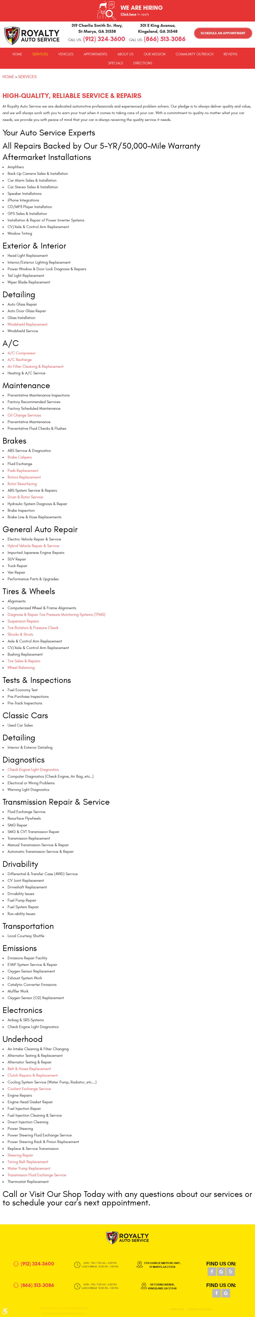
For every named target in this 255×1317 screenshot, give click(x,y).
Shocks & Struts (20, 634)
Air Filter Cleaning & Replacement (35, 366)
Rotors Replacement (24, 477)
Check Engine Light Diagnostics (33, 769)
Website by (200, 1309)
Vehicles (65, 54)
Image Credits (177, 1309)
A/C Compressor (22, 353)
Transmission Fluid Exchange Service (37, 1175)
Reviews (230, 54)
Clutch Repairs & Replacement (33, 1075)
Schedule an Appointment (223, 33)
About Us (125, 54)
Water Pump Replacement (29, 1168)
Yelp (230, 1271)
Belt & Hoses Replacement (29, 1069)
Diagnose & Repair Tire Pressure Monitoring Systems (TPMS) (56, 614)
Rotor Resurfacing (22, 484)
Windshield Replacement (28, 324)
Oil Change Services (24, 415)
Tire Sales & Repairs (24, 661)
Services (40, 54)
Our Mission (154, 54)
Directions (142, 63)
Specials (115, 63)
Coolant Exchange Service (29, 1089)
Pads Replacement (23, 470)
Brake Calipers (20, 457)
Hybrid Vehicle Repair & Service (33, 546)
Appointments (95, 54)
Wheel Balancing (21, 667)
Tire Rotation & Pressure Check (33, 628)
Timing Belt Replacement (28, 1162)
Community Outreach (194, 54)
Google (221, 1271)
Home (17, 54)
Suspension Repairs (23, 621)
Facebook (212, 1271)
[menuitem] (17, 54)
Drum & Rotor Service (25, 497)
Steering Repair (20, 1155)
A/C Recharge (20, 360)
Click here (128, 14)
